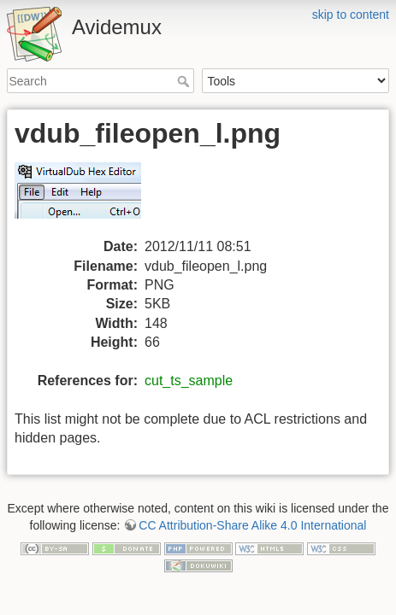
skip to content (350, 14)
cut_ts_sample (189, 380)
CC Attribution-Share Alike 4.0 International (252, 525)
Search (185, 81)
